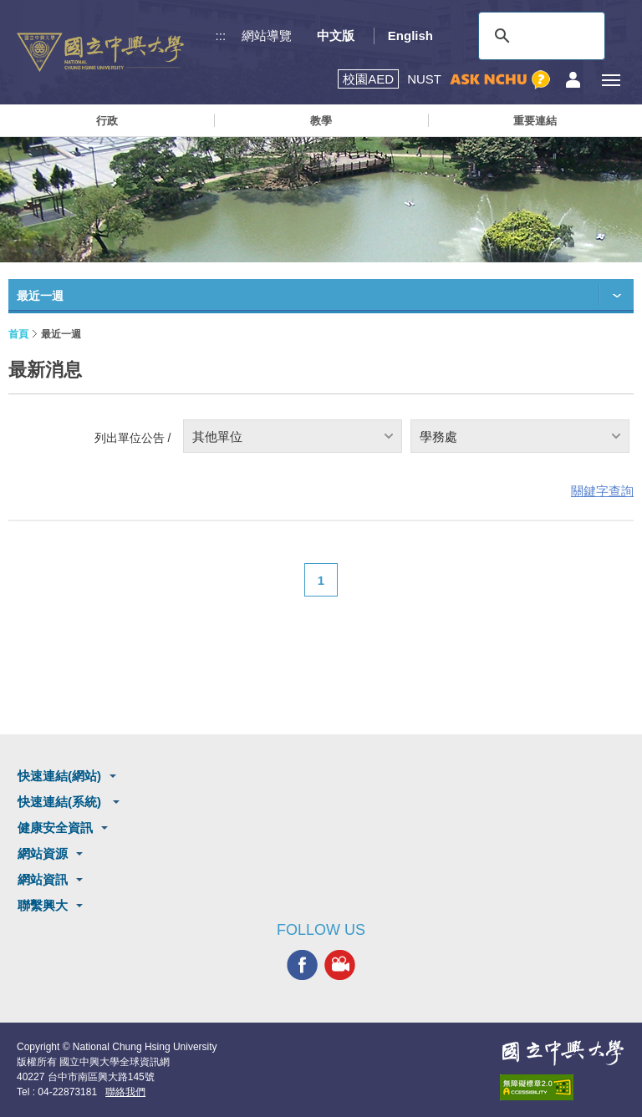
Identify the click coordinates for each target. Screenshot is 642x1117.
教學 (321, 120)
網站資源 (43, 853)
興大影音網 (339, 965)
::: (221, 35)
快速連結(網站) (59, 776)
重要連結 (535, 120)
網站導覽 (267, 35)
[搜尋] (539, 36)
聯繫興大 (43, 905)
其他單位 (217, 436)
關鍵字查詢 (602, 491)
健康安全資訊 (55, 827)
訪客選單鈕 (573, 79)
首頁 (18, 334)
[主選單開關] (610, 79)
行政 (107, 120)
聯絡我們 (125, 1092)
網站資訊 (43, 879)
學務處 (438, 436)
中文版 (335, 35)
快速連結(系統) (61, 802)
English (410, 35)
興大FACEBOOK (302, 965)
